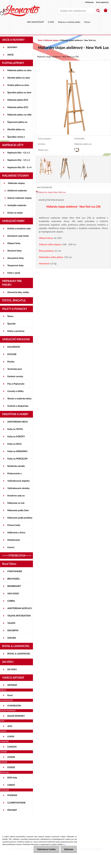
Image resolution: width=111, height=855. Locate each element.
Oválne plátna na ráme (18, 85)
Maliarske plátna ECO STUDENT (17, 100)
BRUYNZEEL (13, 578)
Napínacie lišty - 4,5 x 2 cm (18, 153)
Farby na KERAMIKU (17, 451)
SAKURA (11, 637)
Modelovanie (13, 540)
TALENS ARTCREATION (19, 615)
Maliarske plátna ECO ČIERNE (17, 108)
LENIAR (11, 757)
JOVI (9, 726)
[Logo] (20, 10)
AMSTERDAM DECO (17, 421)
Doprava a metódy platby (69, 22)
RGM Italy (12, 777)
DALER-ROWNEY (16, 716)
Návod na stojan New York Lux (51, 192)
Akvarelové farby (15, 258)
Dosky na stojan (15, 212)
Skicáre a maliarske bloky (19, 398)
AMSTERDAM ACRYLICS (19, 608)
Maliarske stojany (16, 183)
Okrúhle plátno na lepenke (16, 130)
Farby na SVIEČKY (16, 436)
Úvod (40, 40)
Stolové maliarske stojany (19, 198)
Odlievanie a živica (16, 532)
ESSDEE (11, 767)
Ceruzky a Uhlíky (15, 391)
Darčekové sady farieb (18, 235)
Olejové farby (13, 243)
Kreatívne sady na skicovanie (16, 496)
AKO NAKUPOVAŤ (35, 22)
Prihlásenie (89, 2)
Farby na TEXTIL (15, 429)
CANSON (12, 746)
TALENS (11, 623)
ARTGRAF (12, 685)
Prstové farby (13, 525)
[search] (98, 10)
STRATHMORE (14, 571)
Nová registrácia (102, 2)
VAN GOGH (13, 593)
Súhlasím (68, 849)
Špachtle (11, 323)
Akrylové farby (14, 250)
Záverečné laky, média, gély (18, 293)
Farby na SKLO (14, 443)
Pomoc (87, 22)
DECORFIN (12, 630)
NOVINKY (12, 47)
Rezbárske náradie (16, 466)
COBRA (11, 600)
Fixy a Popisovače (15, 383)
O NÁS (51, 22)
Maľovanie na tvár (16, 503)
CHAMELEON (14, 705)
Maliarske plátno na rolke (19, 114)
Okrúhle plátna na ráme (18, 77)
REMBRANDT (14, 586)
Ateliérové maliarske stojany (17, 191)
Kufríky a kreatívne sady (19, 228)
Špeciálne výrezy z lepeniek (16, 137)
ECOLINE (11, 354)
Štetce (10, 316)
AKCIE (10, 54)
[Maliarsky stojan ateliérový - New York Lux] (73, 62)
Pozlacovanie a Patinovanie (14, 474)
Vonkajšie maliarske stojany (16, 206)
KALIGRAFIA (13, 346)
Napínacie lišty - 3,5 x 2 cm (18, 161)
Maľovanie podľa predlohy (19, 517)
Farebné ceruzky (15, 376)
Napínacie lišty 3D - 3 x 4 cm (19, 168)
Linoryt (10, 547)
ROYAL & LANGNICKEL (18, 653)
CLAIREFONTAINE (16, 802)
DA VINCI (12, 669)
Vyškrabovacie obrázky (18, 488)
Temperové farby (15, 265)
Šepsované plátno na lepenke (17, 123)
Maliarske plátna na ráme (19, 70)
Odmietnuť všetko (46, 849)
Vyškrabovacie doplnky (18, 480)
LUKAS (10, 736)
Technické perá (14, 369)
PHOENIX (12, 795)
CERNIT (11, 785)
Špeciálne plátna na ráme (19, 92)
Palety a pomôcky (15, 331)
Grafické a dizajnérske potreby (17, 407)
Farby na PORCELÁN (17, 458)
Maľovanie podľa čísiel (18, 510)
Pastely (10, 361)
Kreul (10, 695)
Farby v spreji (13, 272)
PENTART (12, 810)
